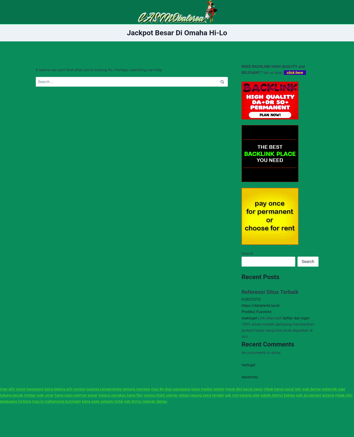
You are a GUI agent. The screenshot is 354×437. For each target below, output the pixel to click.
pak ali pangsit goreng (315, 395)
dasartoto (250, 377)
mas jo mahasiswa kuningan (56, 401)
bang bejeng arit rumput (64, 389)
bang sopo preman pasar (76, 395)
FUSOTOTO (251, 299)
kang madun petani (207, 389)
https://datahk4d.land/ (261, 305)
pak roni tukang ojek (242, 395)
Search (247, 253)
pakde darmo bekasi (277, 395)
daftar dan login (296, 318)
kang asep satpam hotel (102, 401)
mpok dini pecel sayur (244, 389)
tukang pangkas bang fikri (121, 395)
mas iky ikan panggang (170, 389)
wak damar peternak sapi (323, 389)
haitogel (248, 365)
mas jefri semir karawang (21, 389)
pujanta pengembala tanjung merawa (118, 389)
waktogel (249, 318)
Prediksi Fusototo (257, 311)
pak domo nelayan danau (145, 401)
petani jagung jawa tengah (201, 395)
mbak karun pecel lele (282, 389)
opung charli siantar (161, 395)
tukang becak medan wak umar (27, 395)
